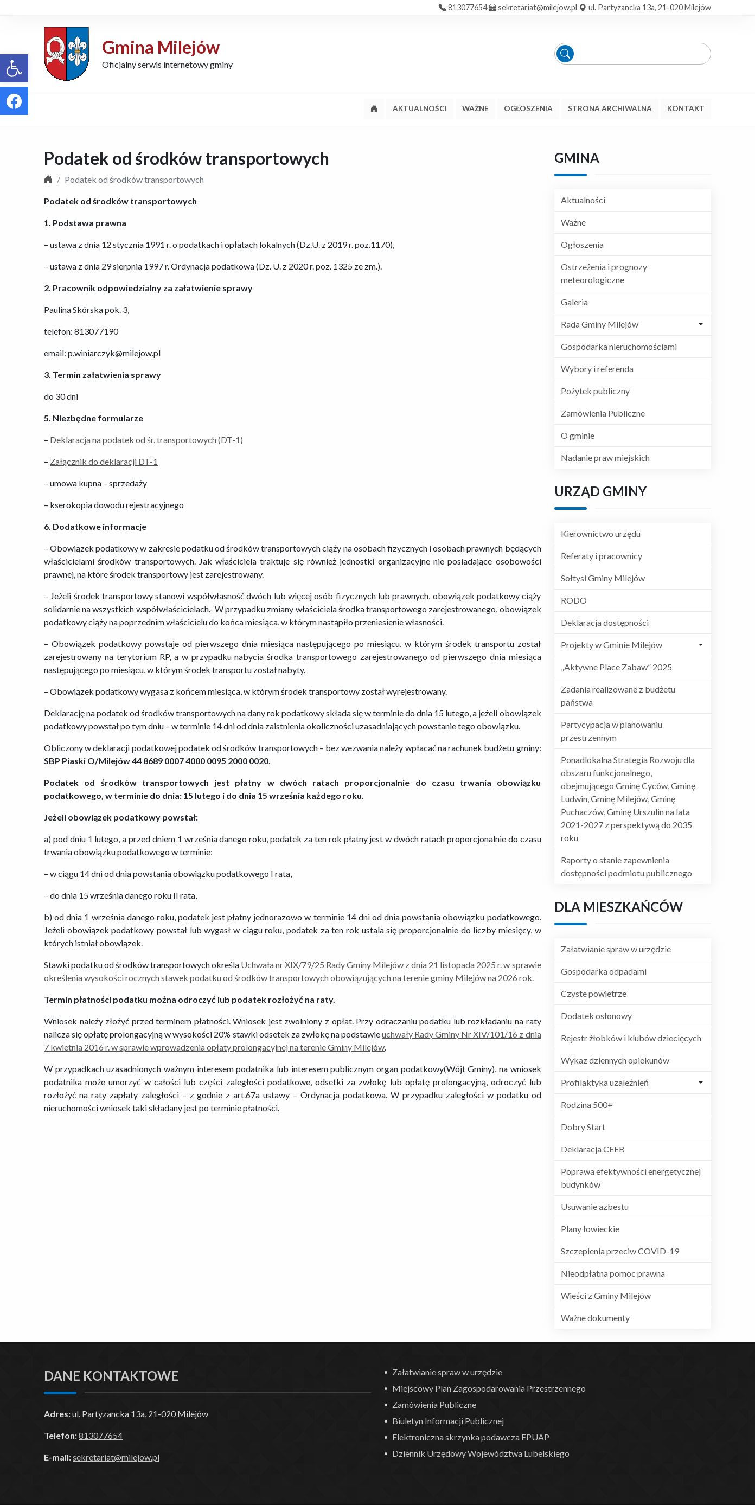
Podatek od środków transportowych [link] (186, 158)
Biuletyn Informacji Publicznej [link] (448, 1421)
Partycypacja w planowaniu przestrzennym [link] (611, 730)
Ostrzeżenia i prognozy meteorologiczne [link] (604, 273)
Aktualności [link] (583, 200)
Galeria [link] (574, 302)
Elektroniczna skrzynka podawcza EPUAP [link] (470, 1437)
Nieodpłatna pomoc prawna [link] (613, 1273)
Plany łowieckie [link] (590, 1229)
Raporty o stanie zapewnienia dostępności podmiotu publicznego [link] (626, 866)
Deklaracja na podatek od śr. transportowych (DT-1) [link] (146, 439)
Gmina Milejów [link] (161, 46)
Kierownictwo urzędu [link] (601, 533)
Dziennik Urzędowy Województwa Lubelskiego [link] (481, 1453)
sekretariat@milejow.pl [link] (537, 7)
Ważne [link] (573, 222)
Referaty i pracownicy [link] (601, 555)
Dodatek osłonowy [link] (596, 1015)
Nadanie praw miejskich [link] (605, 457)
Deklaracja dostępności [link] (605, 622)
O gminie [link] (577, 435)
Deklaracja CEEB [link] (593, 1149)
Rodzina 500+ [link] (587, 1104)
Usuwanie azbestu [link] (595, 1206)
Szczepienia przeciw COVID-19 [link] (620, 1251)
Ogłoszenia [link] (582, 244)
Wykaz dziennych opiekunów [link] (615, 1060)
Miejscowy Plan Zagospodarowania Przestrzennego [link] (489, 1388)
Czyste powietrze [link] (593, 993)
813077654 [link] (467, 7)
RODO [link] (574, 600)
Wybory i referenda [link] (597, 368)
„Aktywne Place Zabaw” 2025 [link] (616, 667)
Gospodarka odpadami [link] (604, 971)
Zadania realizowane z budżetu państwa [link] (618, 695)
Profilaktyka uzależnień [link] (605, 1082)
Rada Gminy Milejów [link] (599, 324)
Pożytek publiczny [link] (595, 391)
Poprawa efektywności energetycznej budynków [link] (631, 1177)
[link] (14, 68)
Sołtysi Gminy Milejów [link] (603, 578)
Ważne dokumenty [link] (595, 1317)
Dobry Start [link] (583, 1127)
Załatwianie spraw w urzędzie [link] (616, 949)
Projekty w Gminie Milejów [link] (611, 644)
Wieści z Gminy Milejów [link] (606, 1295)
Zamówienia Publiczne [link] (603, 413)
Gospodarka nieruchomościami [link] (619, 346)
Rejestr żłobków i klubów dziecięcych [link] (631, 1038)
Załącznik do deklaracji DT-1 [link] (104, 461)
